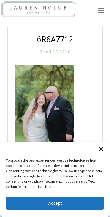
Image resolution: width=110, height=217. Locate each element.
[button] (101, 149)
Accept (55, 203)
